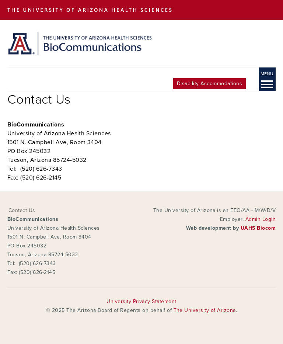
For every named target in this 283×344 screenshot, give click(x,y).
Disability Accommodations (209, 83)
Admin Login (260, 219)
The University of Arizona (205, 310)
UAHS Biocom (258, 228)
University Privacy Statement (141, 301)
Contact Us (21, 210)
